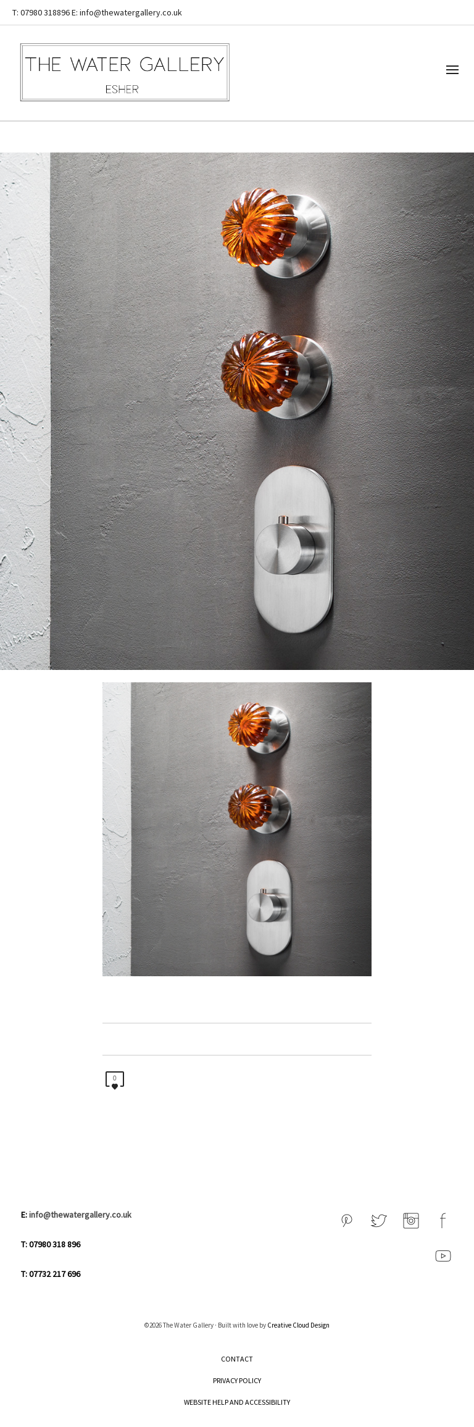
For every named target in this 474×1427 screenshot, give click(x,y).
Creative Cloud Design (298, 1325)
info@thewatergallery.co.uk (80, 1214)
